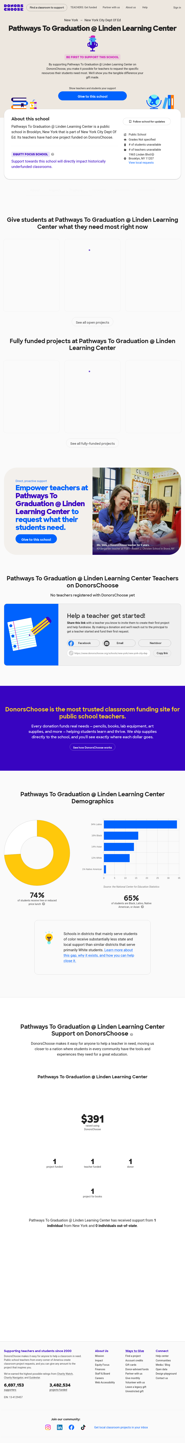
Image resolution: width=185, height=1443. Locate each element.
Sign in (177, 7)
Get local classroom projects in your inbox (121, 1427)
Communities (163, 1360)
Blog (167, 1364)
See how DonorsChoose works (92, 747)
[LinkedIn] (60, 1427)
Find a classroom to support (47, 7)
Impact (55, 190)
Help (145, 7)
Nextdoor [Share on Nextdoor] (150, 643)
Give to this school (92, 96)
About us (131, 7)
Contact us (162, 1378)
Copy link (162, 653)
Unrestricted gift (134, 1391)
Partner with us (111, 7)
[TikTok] (83, 1427)
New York (71, 20)
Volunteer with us (135, 1382)
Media (159, 1364)
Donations (146, 190)
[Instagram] (48, 1427)
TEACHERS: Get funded (83, 7)
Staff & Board (102, 1373)
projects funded (70, 1386)
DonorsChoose (13, 7)
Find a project (133, 1356)
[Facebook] (71, 1427)
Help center (162, 1356)
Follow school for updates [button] (147, 121)
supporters (24, 1386)
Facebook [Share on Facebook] (79, 643)
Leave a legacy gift (135, 1387)
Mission (99, 1356)
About (35, 190)
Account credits (134, 1360)
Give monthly (132, 1378)
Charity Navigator (13, 1377)
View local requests (141, 162)
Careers (99, 1378)
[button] (119, 653)
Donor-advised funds (137, 1369)
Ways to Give (134, 1351)
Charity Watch (65, 1373)
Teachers (98, 190)
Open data (161, 1369)
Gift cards (130, 1364)
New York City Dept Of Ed (103, 20)
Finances (100, 1369)
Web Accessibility (105, 1382)
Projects (76, 190)
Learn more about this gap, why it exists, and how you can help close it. (99, 955)
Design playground (166, 1373)
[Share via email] (119, 643)
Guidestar (34, 1377)
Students (122, 190)
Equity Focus (102, 1364)
